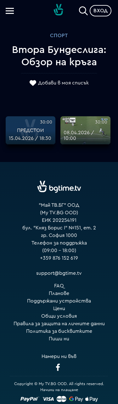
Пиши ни (59, 338)
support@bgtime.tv (59, 273)
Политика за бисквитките (59, 331)
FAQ (59, 285)
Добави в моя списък (63, 82)
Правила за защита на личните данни (59, 323)
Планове (59, 293)
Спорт (59, 35)
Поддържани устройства (59, 300)
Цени (59, 308)
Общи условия (59, 316)
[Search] (83, 9)
